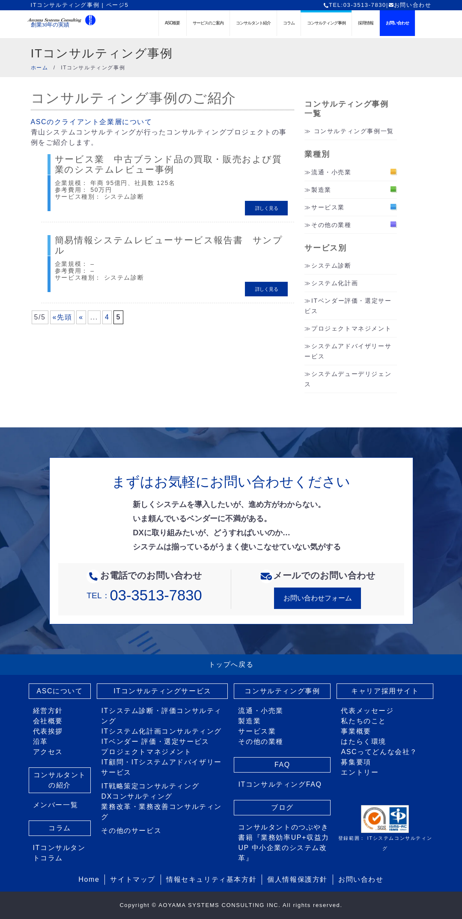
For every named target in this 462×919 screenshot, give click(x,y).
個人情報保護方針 (297, 879)
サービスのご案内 (208, 23)
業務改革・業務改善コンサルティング (161, 812)
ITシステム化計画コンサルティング (161, 731)
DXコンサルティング (136, 796)
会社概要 (48, 721)
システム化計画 (334, 283)
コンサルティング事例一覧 (354, 131)
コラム (289, 23)
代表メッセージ (367, 710)
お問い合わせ (410, 5)
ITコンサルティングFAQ (280, 784)
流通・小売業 (331, 172)
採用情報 (365, 23)
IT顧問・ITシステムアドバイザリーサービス (161, 767)
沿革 (40, 741)
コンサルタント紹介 (253, 23)
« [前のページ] (81, 308)
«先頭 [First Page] (62, 308)
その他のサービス (131, 830)
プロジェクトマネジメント (351, 328)
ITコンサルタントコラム (59, 853)
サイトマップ (132, 879)
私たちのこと (363, 721)
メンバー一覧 (55, 805)
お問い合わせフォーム (317, 598)
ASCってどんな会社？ (379, 751)
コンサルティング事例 (326, 23)
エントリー (360, 772)
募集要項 (356, 762)
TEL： (144, 595)
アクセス (48, 751)
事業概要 (356, 731)
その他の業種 (331, 224)
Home (88, 879)
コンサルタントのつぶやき (283, 827)
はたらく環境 (363, 741)
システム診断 (331, 265)
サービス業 (328, 207)
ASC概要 (172, 23)
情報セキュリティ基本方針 (211, 879)
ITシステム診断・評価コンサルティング (161, 716)
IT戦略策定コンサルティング (150, 786)
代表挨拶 (48, 731)
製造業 (321, 189)
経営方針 (48, 710)
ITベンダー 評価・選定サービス (155, 741)
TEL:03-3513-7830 (354, 5)
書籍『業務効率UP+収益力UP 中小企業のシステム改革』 (283, 848)
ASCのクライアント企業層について (91, 121)
